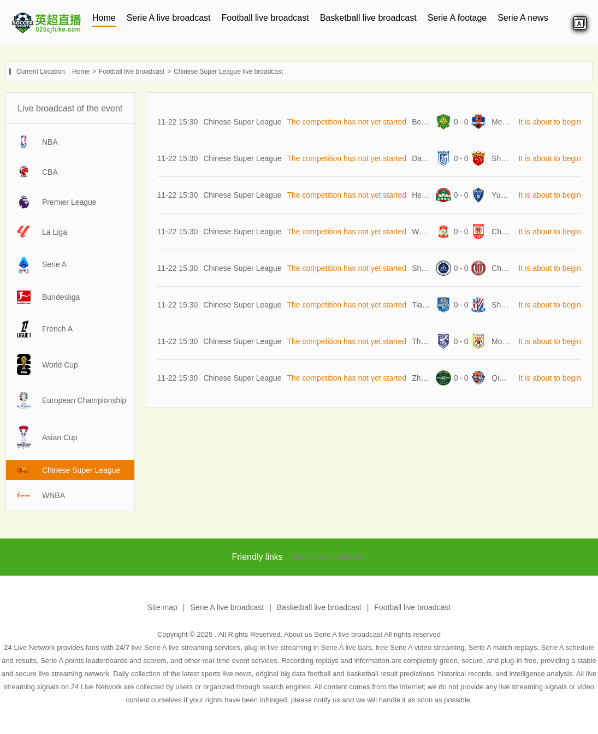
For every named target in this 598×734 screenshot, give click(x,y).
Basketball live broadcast (368, 17)
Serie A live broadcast (169, 17)
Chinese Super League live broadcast (228, 71)
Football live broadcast (265, 17)
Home (104, 17)
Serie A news (523, 17)
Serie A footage (457, 17)
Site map (162, 607)
